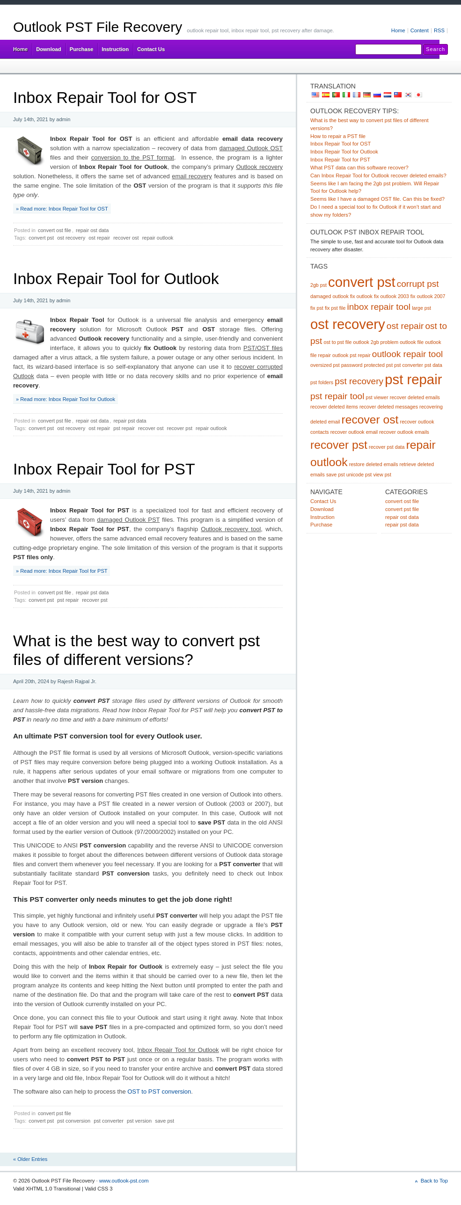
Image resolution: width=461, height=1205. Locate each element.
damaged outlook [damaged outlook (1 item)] (329, 296)
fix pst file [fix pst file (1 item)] (335, 308)
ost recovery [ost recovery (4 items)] (347, 324)
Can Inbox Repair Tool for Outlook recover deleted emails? (378, 175)
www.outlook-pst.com (124, 1180)
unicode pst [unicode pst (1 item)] (359, 474)
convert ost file (54, 230)
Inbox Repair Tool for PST (104, 469)
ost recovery (71, 238)
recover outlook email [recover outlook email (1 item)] (354, 432)
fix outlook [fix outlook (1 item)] (361, 296)
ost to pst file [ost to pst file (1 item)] (338, 342)
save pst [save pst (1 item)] (335, 474)
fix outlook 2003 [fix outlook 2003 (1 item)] (391, 296)
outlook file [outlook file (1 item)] (412, 342)
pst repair (124, 428)
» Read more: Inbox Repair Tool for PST (61, 571)
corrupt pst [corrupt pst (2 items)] (418, 284)
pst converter (109, 1121)
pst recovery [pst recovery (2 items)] (359, 381)
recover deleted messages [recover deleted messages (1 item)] (388, 406)
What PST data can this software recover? (359, 167)
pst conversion (73, 1121)
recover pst (179, 428)
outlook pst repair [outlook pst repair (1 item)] (351, 355)
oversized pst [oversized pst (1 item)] (325, 365)
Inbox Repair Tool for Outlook (116, 278)
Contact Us (151, 49)
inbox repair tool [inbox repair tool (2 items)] (379, 307)
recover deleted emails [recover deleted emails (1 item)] (415, 397)
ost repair (99, 238)
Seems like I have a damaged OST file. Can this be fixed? (377, 199)
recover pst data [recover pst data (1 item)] (386, 447)
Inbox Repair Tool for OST (105, 97)
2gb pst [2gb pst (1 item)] (318, 285)
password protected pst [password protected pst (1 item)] (367, 365)
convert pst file (54, 421)
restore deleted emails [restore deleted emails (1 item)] (373, 464)
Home (398, 30)
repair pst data (129, 421)
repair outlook (158, 238)
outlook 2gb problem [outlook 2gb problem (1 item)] (376, 342)
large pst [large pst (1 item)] (421, 308)
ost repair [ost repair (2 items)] (405, 326)
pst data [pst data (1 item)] (433, 365)
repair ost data (92, 230)
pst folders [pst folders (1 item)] (321, 382)
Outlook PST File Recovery (97, 27)
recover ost (126, 238)
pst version (139, 1121)
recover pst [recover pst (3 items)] (338, 444)
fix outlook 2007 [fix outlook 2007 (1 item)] (428, 296)
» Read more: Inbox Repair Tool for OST (62, 209)
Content (419, 30)
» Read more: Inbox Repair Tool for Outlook (65, 399)
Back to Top (434, 1180)
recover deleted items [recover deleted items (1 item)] (334, 406)
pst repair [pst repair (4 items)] (413, 379)
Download (48, 49)
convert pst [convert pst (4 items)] (361, 282)
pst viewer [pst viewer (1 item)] (377, 397)
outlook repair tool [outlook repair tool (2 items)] (407, 354)
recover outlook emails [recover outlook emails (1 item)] (404, 432)
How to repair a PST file (338, 136)
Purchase (81, 49)
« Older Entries (30, 1159)
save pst (164, 1121)
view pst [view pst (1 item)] (382, 474)
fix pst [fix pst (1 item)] (316, 308)
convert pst (41, 238)
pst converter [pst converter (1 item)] (408, 365)
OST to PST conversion (159, 1091)
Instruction (115, 49)
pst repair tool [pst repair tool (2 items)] (337, 396)
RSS (439, 30)
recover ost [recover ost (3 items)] (370, 419)
